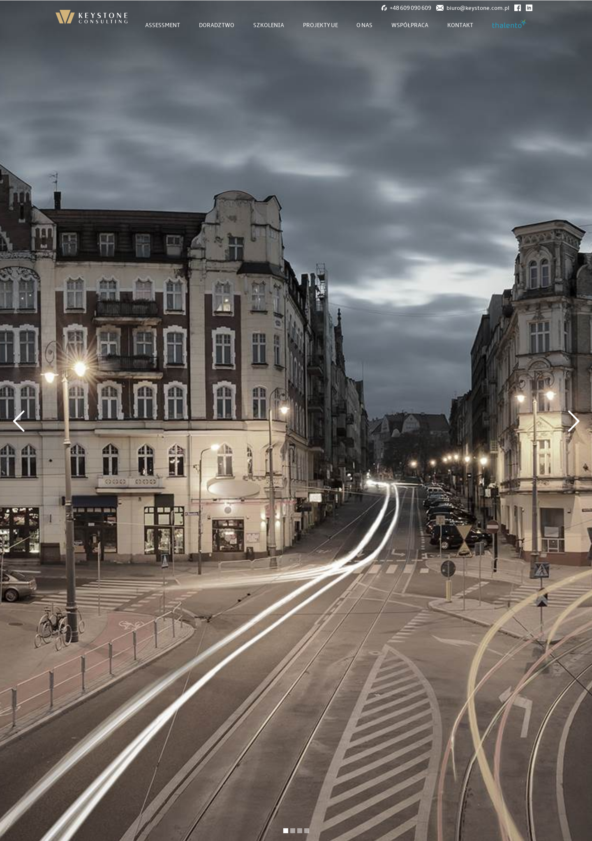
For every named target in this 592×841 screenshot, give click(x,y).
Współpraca (409, 25)
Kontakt (460, 25)
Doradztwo (216, 25)
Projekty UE (320, 25)
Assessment (162, 25)
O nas (364, 25)
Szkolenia (268, 25)
